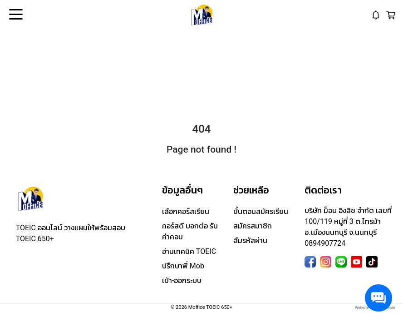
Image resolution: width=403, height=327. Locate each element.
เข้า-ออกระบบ (182, 280)
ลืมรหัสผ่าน (250, 240)
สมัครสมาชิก (252, 226)
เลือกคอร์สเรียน (185, 211)
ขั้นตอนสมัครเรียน (260, 211)
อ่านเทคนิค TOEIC (189, 251)
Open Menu (15, 15)
